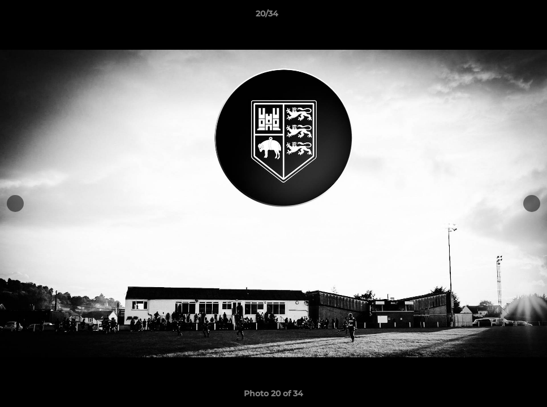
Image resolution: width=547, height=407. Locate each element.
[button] (499, 16)
